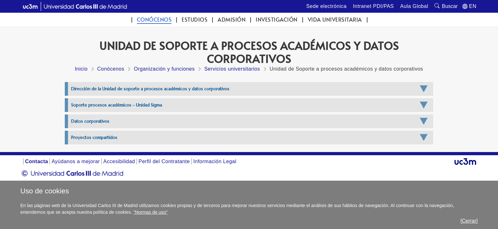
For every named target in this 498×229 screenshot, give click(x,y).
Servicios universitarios (232, 69)
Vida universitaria (335, 19)
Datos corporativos (90, 121)
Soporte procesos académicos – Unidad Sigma (116, 105)
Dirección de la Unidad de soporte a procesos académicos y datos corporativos (150, 89)
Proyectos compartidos (94, 137)
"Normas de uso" (150, 212)
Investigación (277, 19)
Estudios (194, 19)
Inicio (81, 69)
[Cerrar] (469, 221)
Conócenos (154, 19)
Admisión (232, 19)
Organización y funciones (164, 69)
